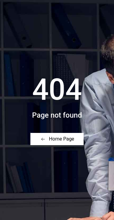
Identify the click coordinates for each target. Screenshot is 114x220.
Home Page (57, 139)
